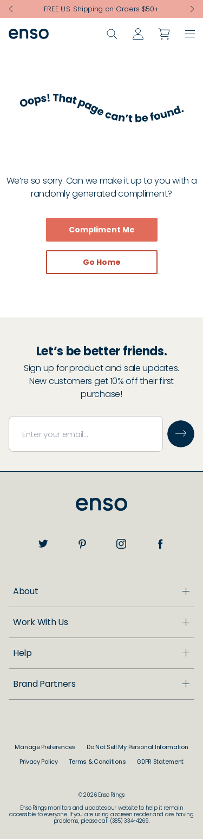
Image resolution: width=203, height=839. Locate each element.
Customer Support (57, 724)
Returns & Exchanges (62, 759)
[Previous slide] (10, 9)
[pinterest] (82, 543)
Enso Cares (42, 630)
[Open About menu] (101, 591)
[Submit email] (180, 433)
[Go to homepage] (29, 35)
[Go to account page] (138, 35)
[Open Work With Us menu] (101, 656)
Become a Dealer (55, 678)
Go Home (102, 262)
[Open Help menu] (101, 703)
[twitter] (43, 543)
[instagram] (121, 543)
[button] (190, 36)
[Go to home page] (101, 504)
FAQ (28, 742)
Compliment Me (102, 229)
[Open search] (112, 35)
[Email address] (86, 434)
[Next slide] (192, 9)
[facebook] (160, 543)
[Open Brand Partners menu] (101, 780)
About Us (38, 613)
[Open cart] (164, 35)
